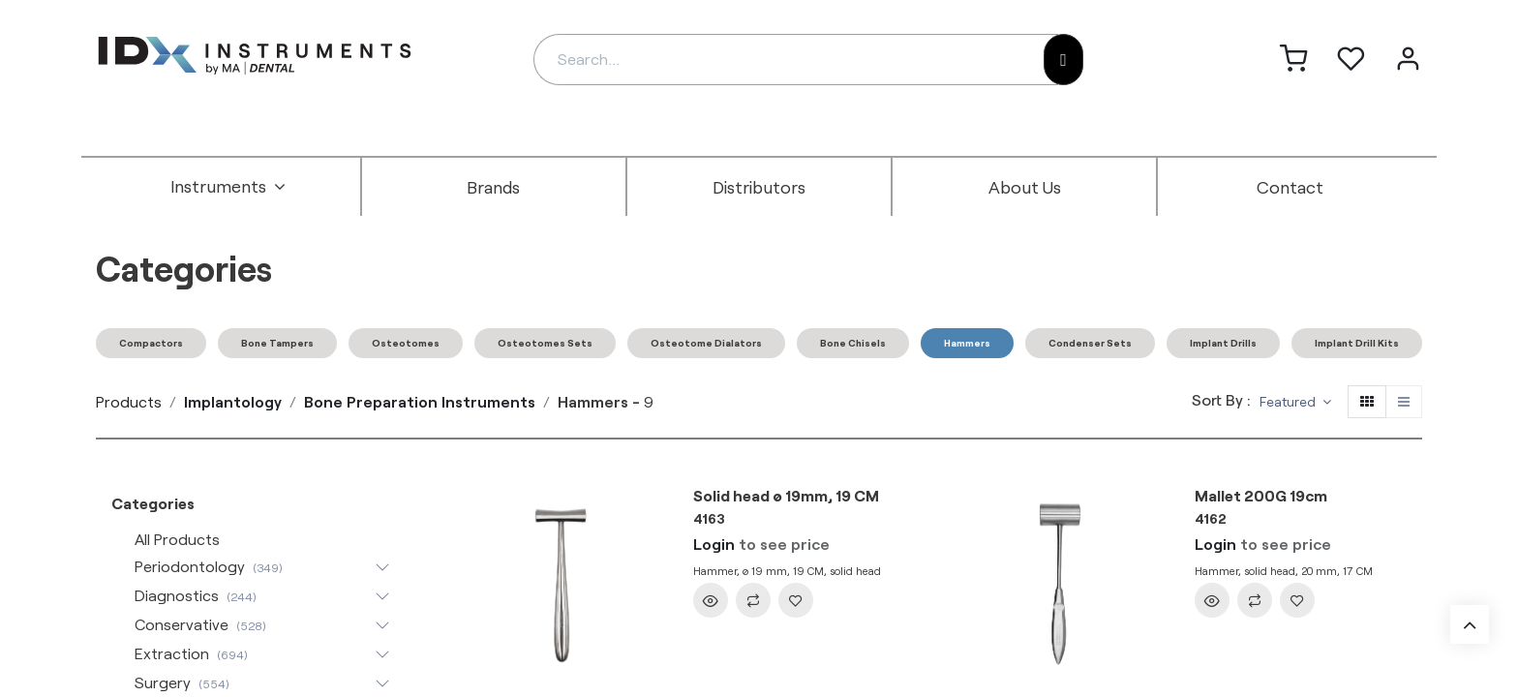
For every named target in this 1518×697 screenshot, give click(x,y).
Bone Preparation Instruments (419, 401)
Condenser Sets (1090, 342)
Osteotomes (406, 342)
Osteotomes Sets (545, 342)
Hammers (967, 342)
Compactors (151, 342)
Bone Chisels (853, 342)
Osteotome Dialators (706, 342)
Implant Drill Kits (1357, 342)
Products (129, 401)
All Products (177, 539)
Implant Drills (1223, 342)
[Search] (1063, 59)
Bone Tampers (277, 342)
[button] (1295, 402)
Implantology (233, 401)
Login (714, 543)
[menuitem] (228, 187)
